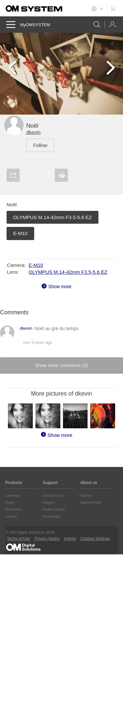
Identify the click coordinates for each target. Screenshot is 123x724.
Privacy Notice (47, 538)
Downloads (51, 516)
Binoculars (13, 509)
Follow (40, 145)
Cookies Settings (95, 538)
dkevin (33, 132)
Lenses (11, 516)
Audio (9, 502)
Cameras (12, 495)
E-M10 (20, 233)
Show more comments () (61, 365)
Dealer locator (54, 509)
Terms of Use (18, 538)
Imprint (70, 538)
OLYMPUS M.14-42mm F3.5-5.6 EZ (52, 217)
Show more (60, 286)
